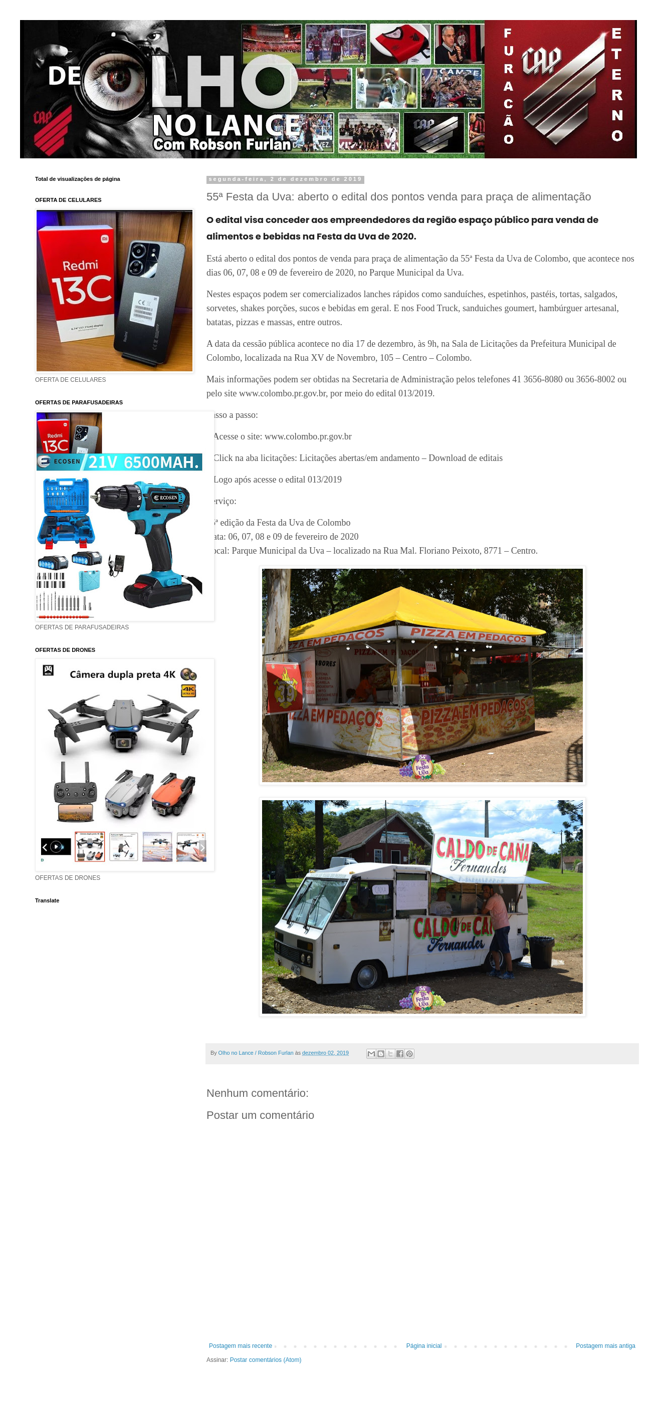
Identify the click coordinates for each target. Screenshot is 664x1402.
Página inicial (424, 1345)
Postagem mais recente (240, 1345)
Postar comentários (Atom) (266, 1359)
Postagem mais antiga (605, 1345)
